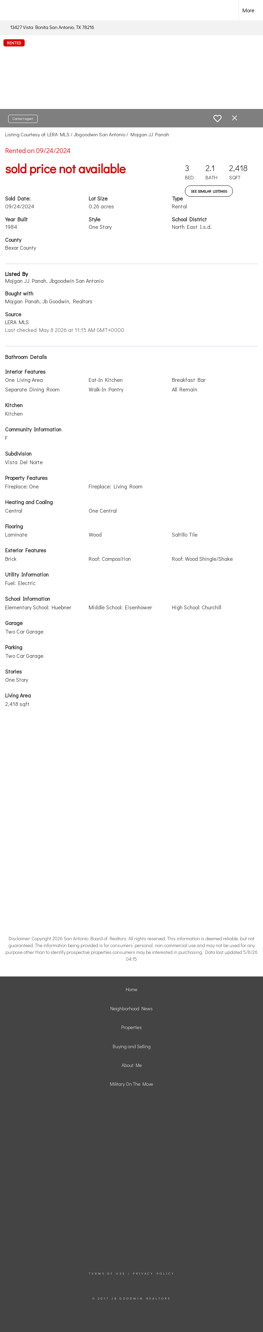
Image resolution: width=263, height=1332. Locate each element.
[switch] (217, 118)
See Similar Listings (209, 191)
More (248, 10)
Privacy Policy (154, 1273)
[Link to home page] (17, 10)
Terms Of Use (107, 1273)
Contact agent (23, 118)
